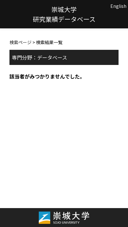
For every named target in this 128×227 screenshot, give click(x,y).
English (118, 6)
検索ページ (20, 42)
